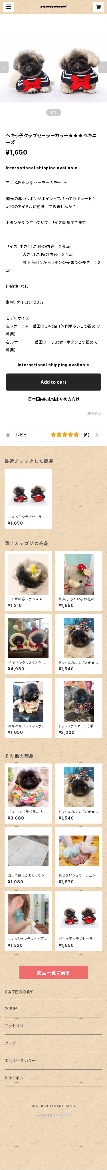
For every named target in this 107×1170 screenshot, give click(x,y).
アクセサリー (16, 1025)
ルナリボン (14, 1077)
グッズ (10, 1043)
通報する (94, 413)
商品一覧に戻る (53, 973)
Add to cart (53, 382)
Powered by (53, 1115)
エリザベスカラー (20, 1060)
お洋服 (11, 1008)
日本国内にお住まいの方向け (53, 399)
